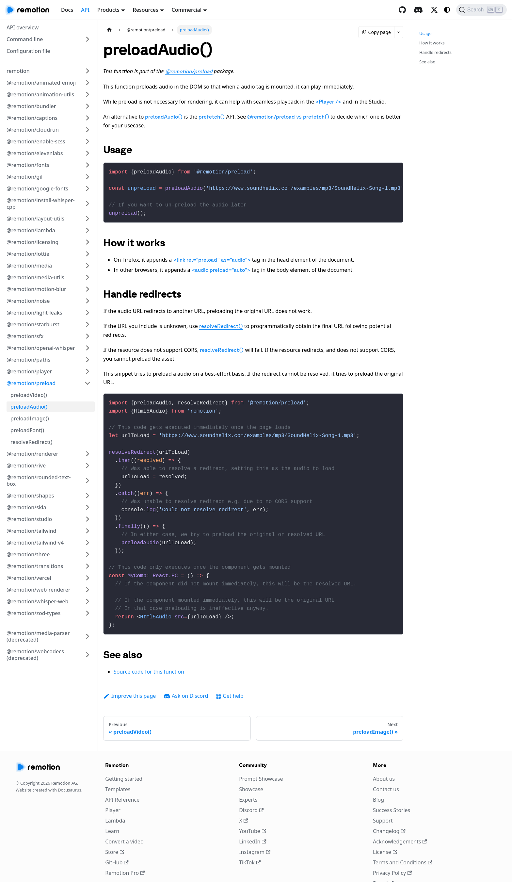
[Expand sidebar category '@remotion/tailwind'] (87, 531)
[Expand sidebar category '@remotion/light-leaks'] (87, 312)
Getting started (123, 756)
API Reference (122, 777)
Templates (117, 767)
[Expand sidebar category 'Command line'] (87, 39)
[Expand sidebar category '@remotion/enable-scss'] (87, 141)
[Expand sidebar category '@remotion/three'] (87, 554)
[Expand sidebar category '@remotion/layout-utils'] (87, 218)
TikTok (250, 840)
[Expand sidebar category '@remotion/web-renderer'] (87, 589)
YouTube (252, 808)
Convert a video (124, 819)
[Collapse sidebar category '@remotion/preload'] (87, 383)
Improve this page (129, 673)
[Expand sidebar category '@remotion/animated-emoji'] (87, 82)
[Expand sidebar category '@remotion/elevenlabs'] (87, 153)
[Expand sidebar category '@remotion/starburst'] (87, 324)
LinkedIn (252, 819)
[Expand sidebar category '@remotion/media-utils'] (87, 277)
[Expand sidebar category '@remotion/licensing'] (87, 242)
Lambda (115, 798)
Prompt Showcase (261, 756)
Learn (112, 808)
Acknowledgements (400, 819)
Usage (425, 33)
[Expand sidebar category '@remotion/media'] (87, 265)
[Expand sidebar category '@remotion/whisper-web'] (87, 601)
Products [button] (108, 9)
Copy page (376, 32)
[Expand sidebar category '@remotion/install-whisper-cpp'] (87, 203)
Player (112, 788)
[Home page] (109, 30)
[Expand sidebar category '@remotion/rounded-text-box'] (87, 480)
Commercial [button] (187, 9)
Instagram (254, 829)
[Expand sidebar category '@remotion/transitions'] (87, 566)
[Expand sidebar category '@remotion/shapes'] (87, 495)
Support (382, 798)
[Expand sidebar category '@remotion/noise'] (87, 301)
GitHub (116, 840)
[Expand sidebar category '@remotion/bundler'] (87, 106)
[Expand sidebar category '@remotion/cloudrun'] (87, 129)
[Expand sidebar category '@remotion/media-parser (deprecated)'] (87, 636)
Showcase (251, 767)
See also (427, 62)
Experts (248, 777)
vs (288, 116)
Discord (251, 788)
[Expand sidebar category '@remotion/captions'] (87, 118)
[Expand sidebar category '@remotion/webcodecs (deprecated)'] (87, 654)
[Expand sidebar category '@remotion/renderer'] (87, 454)
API (85, 9)
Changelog (389, 808)
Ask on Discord (186, 673)
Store (114, 829)
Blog (378, 777)
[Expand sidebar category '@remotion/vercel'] (87, 578)
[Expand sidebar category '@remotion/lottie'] (87, 254)
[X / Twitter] (434, 10)
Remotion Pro (125, 850)
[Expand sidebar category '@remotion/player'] (87, 371)
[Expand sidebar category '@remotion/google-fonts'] (87, 188)
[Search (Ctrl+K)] (481, 10)
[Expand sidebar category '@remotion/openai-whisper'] (87, 348)
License (385, 829)
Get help (229, 673)
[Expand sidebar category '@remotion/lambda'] (87, 230)
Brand (383, 861)
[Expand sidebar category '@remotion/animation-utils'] (87, 94)
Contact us (386, 767)
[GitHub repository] (402, 10)
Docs (67, 9)
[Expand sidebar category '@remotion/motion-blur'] (87, 289)
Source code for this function (149, 649)
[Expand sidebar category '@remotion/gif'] (87, 177)
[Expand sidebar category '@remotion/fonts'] (87, 165)
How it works (432, 43)
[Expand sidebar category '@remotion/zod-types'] (87, 613)
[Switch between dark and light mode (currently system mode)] (447, 10)
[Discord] (418, 10)
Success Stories (391, 788)
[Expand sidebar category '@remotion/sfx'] (87, 336)
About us (384, 756)
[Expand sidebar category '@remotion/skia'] (87, 507)
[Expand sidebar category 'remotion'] (87, 71)
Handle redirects (435, 52)
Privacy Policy (392, 850)
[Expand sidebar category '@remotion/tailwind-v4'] (87, 542)
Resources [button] (145, 9)
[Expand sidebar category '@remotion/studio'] (87, 519)
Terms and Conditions (402, 840)
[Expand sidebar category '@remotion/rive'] (87, 465)
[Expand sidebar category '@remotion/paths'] (87, 359)
